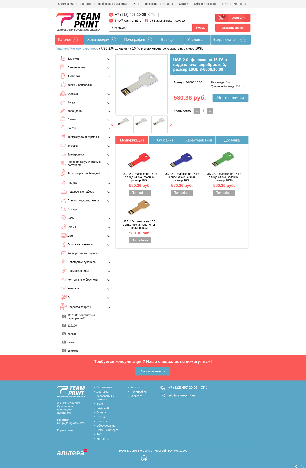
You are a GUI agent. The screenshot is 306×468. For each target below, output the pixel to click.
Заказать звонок (233, 27)
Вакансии (151, 3)
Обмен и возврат (205, 3)
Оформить (237, 17)
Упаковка (195, 40)
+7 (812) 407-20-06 (130, 15)
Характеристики (198, 140)
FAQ (225, 3)
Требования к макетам (112, 3)
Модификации (132, 140)
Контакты (239, 3)
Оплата (168, 3)
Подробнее (140, 192)
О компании (66, 3)
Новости (101, 421)
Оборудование (105, 425)
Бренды (167, 40)
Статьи (183, 3)
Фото (136, 3)
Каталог (135, 387)
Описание (165, 140)
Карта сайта (65, 430)
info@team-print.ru (128, 20)
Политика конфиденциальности (71, 421)
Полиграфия (134, 40)
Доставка (85, 3)
